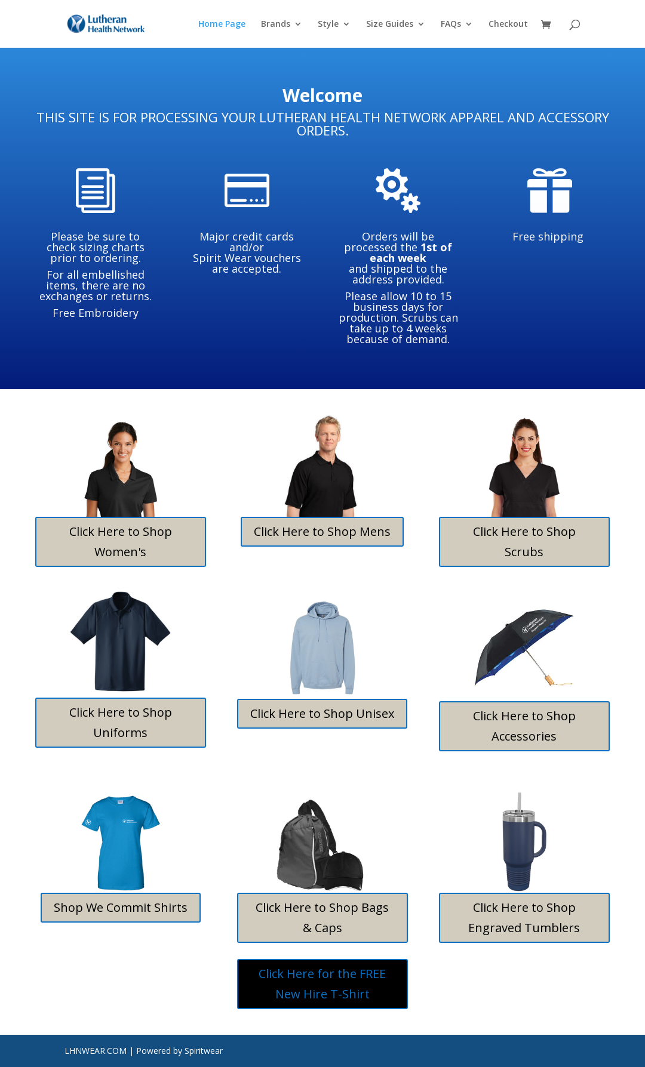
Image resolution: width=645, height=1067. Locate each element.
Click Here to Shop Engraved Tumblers (524, 917)
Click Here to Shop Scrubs (524, 541)
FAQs (451, 24)
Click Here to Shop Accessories (524, 726)
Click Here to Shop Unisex (322, 713)
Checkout (508, 24)
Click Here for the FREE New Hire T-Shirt (322, 984)
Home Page (221, 24)
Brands (275, 24)
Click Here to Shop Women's (120, 541)
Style (328, 24)
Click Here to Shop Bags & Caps (322, 917)
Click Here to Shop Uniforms (120, 722)
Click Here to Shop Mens (322, 531)
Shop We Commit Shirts (121, 907)
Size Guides (389, 24)
